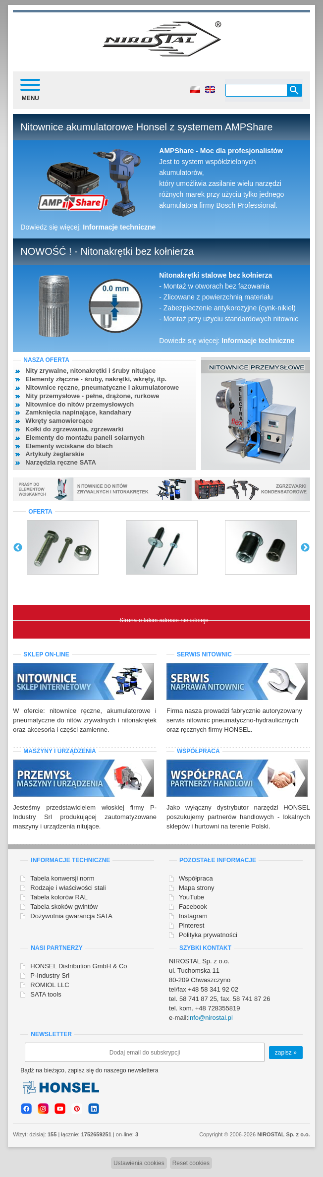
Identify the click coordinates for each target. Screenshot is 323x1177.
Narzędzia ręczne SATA (60, 462)
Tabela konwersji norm (62, 878)
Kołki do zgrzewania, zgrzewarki (74, 429)
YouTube (191, 897)
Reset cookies (191, 1163)
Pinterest (191, 925)
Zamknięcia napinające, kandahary (78, 412)
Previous (18, 548)
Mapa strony (197, 887)
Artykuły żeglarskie (54, 454)
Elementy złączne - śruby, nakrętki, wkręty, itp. (95, 379)
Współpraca (196, 878)
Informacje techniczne (119, 227)
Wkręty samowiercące (59, 420)
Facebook (193, 906)
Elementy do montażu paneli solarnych (85, 437)
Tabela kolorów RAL (59, 897)
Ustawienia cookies (138, 1163)
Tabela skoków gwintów (64, 906)
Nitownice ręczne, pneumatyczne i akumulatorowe (102, 387)
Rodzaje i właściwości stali (68, 887)
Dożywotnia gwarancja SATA (71, 916)
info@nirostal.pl (210, 1017)
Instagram (193, 916)
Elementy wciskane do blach (68, 446)
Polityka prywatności (208, 935)
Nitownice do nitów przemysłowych (79, 404)
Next (305, 548)
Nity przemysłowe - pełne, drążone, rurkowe (92, 396)
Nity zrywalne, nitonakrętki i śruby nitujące (90, 370)
